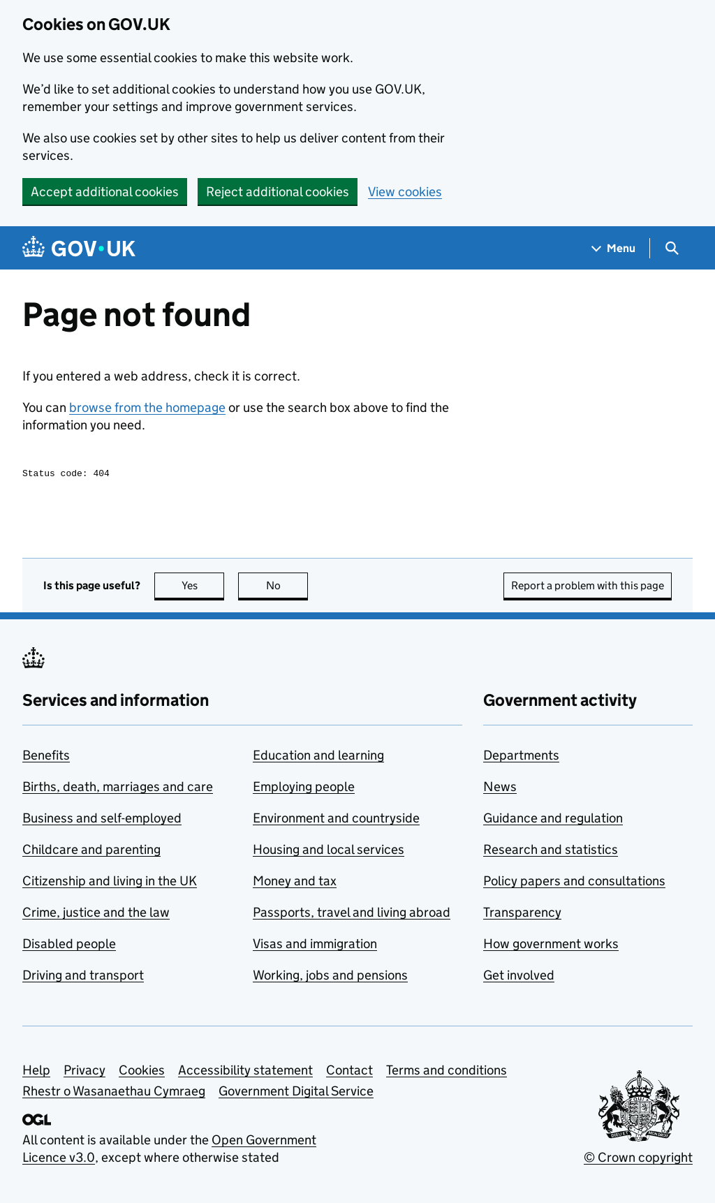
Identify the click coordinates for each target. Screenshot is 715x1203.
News (500, 789)
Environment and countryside (336, 820)
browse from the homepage (147, 407)
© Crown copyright (638, 1159)
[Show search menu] (671, 248)
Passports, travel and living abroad (351, 914)
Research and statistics (550, 851)
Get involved (518, 977)
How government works (551, 946)
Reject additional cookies (277, 192)
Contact (349, 1072)
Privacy (84, 1072)
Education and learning (318, 757)
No (287, 587)
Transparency (522, 914)
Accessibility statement (245, 1072)
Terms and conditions (446, 1072)
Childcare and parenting (91, 851)
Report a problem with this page (587, 587)
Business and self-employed (102, 820)
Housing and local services (328, 851)
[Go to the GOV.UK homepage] (78, 248)
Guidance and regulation (553, 820)
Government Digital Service (296, 1093)
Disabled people (69, 946)
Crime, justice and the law (96, 914)
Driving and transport (83, 977)
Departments (521, 757)
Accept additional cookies (105, 192)
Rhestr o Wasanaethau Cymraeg (113, 1093)
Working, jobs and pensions (330, 977)
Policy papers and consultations (574, 883)
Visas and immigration (315, 946)
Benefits (46, 757)
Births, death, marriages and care (117, 789)
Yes (203, 587)
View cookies (405, 191)
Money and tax (295, 883)
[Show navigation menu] (613, 248)
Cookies (142, 1072)
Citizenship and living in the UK (109, 883)
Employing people (304, 789)
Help (36, 1072)
